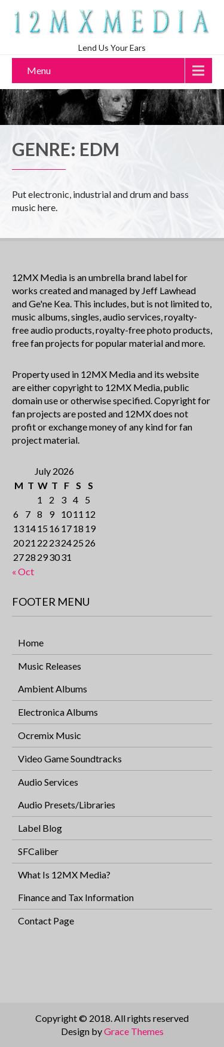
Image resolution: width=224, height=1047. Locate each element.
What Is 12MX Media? (64, 874)
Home (31, 642)
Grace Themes (134, 1031)
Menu (39, 70)
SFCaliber (38, 851)
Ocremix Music (49, 735)
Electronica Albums (58, 712)
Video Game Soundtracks (70, 758)
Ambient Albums (52, 688)
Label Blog (40, 828)
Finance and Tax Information (76, 897)
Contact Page (46, 920)
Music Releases (49, 665)
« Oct (23, 571)
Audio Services (48, 781)
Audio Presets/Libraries (66, 804)
